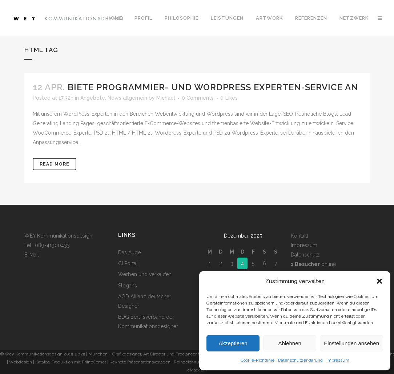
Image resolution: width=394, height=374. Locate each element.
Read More (54, 164)
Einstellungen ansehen (351, 343)
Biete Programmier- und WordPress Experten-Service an (213, 87)
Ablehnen (289, 343)
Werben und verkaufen (145, 274)
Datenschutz (305, 255)
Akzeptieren (232, 343)
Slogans (127, 286)
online (313, 264)
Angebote (92, 98)
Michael (165, 98)
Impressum (337, 360)
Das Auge (129, 252)
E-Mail (31, 255)
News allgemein (127, 98)
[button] (379, 281)
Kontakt (299, 236)
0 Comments (198, 98)
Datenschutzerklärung (300, 360)
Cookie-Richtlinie (257, 360)
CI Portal (128, 263)
